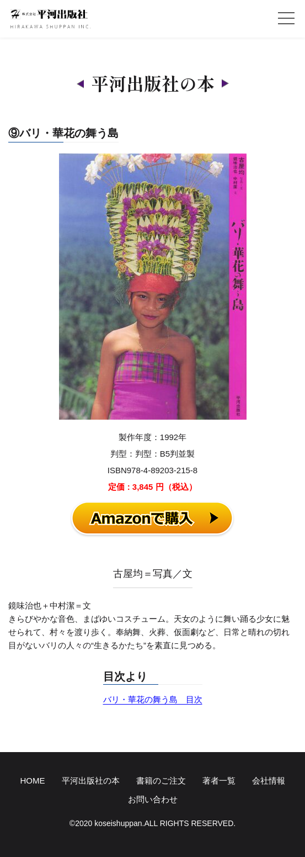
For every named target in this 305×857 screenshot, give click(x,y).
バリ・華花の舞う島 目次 (152, 699)
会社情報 (268, 780)
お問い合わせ (153, 799)
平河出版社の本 (91, 780)
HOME (32, 780)
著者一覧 (219, 780)
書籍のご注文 (161, 780)
